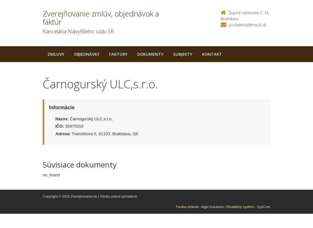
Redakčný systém (240, 207)
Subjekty (183, 54)
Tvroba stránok (187, 207)
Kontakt (212, 54)
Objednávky (87, 54)
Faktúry (118, 54)
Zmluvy (55, 54)
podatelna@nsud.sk (247, 25)
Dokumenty (150, 54)
